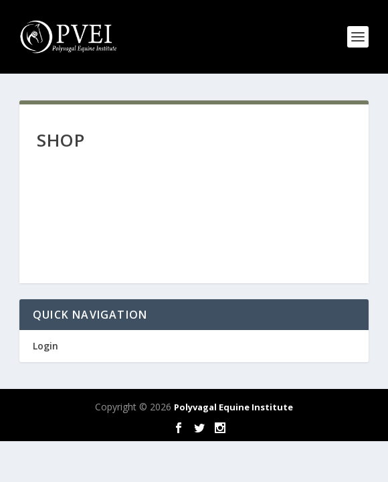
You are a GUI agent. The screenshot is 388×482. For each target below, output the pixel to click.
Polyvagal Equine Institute (233, 407)
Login (45, 345)
